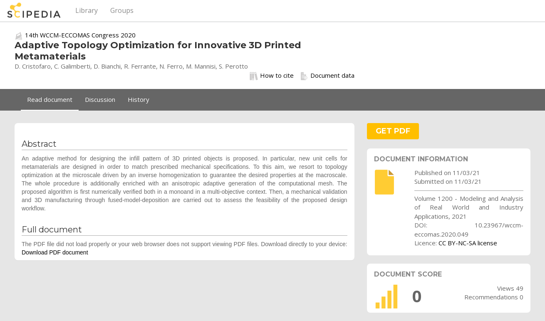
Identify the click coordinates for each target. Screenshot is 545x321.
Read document (49, 99)
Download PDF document (55, 252)
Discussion (100, 99)
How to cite (272, 75)
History (138, 99)
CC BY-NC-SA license (467, 243)
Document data (327, 75)
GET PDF (393, 131)
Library (86, 10)
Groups (122, 10)
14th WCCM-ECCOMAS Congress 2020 (80, 35)
